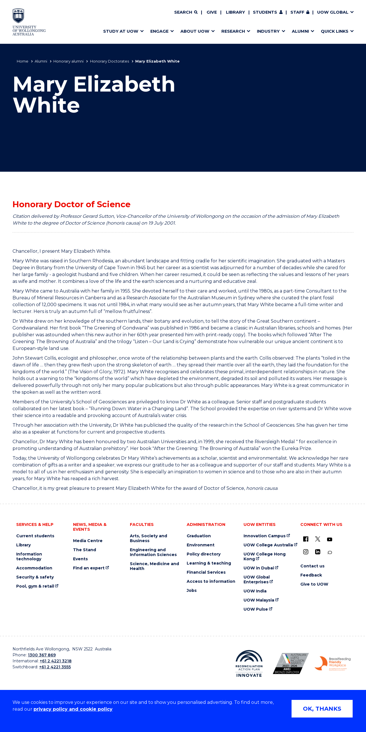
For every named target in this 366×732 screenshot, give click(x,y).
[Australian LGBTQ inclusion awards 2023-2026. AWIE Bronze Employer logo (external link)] (291, 663)
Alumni (41, 61)
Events (80, 559)
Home (22, 61)
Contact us (312, 566)
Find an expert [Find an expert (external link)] (89, 568)
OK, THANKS (322, 708)
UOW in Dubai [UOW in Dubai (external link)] (259, 568)
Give (212, 12)
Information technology (29, 556)
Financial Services (206, 572)
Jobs (192, 590)
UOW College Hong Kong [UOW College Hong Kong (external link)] (265, 556)
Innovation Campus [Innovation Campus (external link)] (265, 536)
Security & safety (35, 577)
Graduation (199, 536)
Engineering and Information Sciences (153, 552)
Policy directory (204, 554)
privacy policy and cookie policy (73, 709)
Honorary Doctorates (109, 61)
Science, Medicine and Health (154, 566)
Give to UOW (314, 584)
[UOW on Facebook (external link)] (305, 539)
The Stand (84, 550)
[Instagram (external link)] (305, 551)
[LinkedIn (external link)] (317, 551)
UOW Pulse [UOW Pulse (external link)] (256, 609)
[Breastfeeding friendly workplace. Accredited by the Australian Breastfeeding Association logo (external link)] (333, 663)
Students (265, 12)
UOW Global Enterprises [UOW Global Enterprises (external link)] (257, 579)
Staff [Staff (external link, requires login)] (297, 12)
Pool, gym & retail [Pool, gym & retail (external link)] (35, 586)
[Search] (185, 12)
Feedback (311, 575)
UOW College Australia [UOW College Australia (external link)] (268, 545)
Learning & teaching (209, 563)
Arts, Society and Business (148, 538)
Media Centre (88, 540)
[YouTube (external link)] (329, 539)
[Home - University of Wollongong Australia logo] (29, 22)
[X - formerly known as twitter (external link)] (317, 539)
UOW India (255, 591)
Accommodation (34, 568)
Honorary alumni (68, 61)
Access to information (211, 581)
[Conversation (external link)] (329, 552)
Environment (201, 545)
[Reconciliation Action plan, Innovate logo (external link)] (249, 663)
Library (235, 12)
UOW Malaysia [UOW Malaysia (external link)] (259, 600)
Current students (35, 536)
